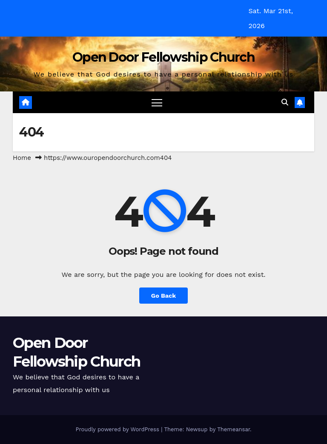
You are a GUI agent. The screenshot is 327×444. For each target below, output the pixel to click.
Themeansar (233, 429)
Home (22, 158)
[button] (284, 102)
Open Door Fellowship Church (163, 57)
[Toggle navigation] (156, 102)
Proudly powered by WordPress (118, 429)
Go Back (163, 295)
